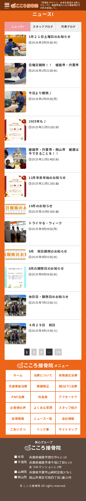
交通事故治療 (18, 386)
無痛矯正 (43, 386)
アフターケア (68, 397)
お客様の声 (18, 407)
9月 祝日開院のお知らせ (48, 251)
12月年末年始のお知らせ (47, 177)
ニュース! (17, 26)
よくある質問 (43, 407)
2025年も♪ (38, 121)
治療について (43, 375)
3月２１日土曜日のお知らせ (50, 36)
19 (58, 352)
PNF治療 (17, 397)
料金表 (43, 397)
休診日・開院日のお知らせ (49, 296)
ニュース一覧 (43, 418)
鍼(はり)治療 (68, 386)
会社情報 (68, 418)
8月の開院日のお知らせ (46, 268)
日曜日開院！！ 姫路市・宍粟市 (54, 65)
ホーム (18, 375)
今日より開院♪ (40, 93)
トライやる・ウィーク (45, 223)
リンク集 (43, 429)
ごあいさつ (18, 429)
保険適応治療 (68, 375)
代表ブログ (68, 26)
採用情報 (18, 418)
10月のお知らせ (41, 206)
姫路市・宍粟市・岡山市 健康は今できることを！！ (54, 151)
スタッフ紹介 (68, 407)
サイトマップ (68, 429)
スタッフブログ (43, 26)
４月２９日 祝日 (42, 325)
